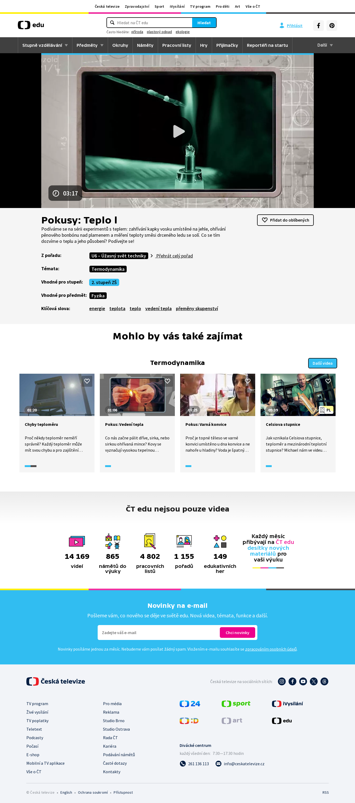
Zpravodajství (137, 6)
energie (97, 308)
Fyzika (98, 296)
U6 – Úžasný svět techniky (119, 256)
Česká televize (107, 6)
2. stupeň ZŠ (104, 282)
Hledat (204, 22)
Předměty (87, 45)
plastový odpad (159, 31)
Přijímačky (227, 45)
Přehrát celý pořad (174, 256)
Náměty (145, 45)
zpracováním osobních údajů (271, 648)
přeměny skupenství (197, 308)
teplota (117, 308)
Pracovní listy (176, 45)
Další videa (323, 362)
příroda (137, 31)
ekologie (183, 31)
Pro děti (222, 6)
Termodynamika (108, 269)
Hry (204, 45)
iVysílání (177, 6)
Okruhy (120, 45)
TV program (200, 6)
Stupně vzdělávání (42, 45)
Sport (159, 6)
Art (237, 6)
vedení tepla (158, 308)
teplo (135, 308)
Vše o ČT (253, 6)
